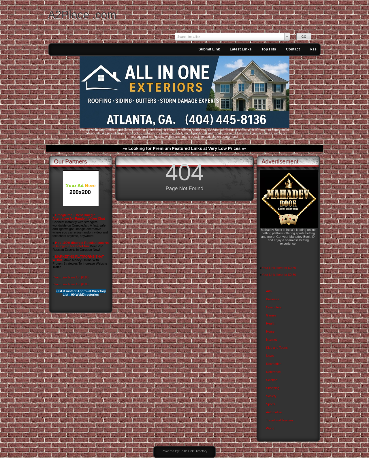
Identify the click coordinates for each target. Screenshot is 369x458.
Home (270, 331)
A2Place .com (82, 14)
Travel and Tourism (279, 420)
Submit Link (209, 49)
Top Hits (268, 49)
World (270, 428)
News (270, 355)
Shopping (273, 388)
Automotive (274, 412)
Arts (269, 291)
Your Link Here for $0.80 (71, 277)
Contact (293, 49)
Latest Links (241, 49)
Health (270, 323)
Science (271, 380)
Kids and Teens (277, 347)
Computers (274, 307)
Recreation (273, 363)
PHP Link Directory (193, 451)
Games (271, 315)
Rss (313, 49)
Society (271, 396)
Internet (271, 339)
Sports (270, 404)
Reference (273, 372)
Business (272, 299)
